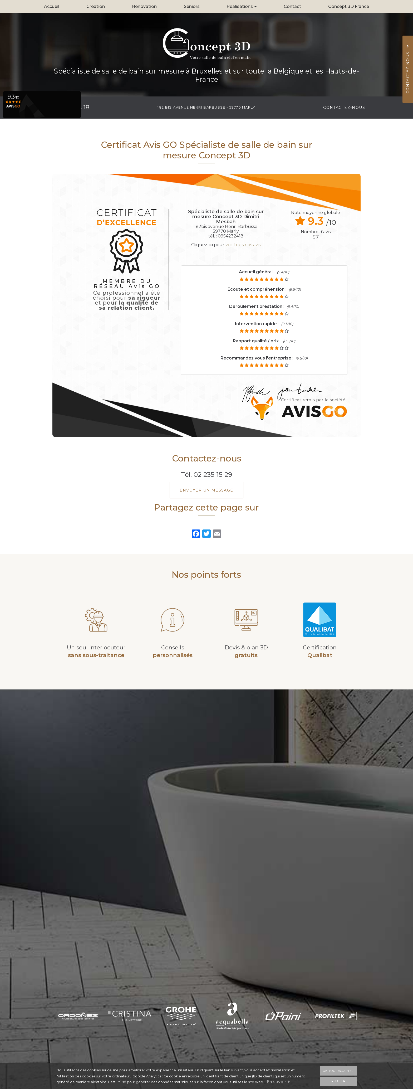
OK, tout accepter (338, 1071)
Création (95, 6)
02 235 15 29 (213, 474)
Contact (292, 6)
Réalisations (242, 6)
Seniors (192, 6)
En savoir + (278, 1081)
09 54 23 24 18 (69, 107)
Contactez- (344, 107)
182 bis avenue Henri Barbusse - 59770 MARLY (206, 107)
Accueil (51, 6)
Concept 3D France (348, 6)
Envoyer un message (206, 490)
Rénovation (144, 6)
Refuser (338, 1081)
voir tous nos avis (242, 244)
